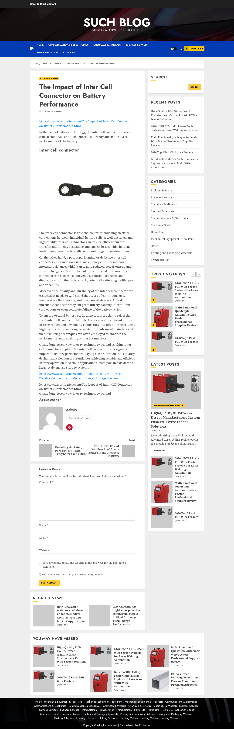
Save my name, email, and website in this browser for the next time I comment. (84, 565)
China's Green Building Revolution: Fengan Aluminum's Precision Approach (185, 679)
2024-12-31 (46, 111)
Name (43, 525)
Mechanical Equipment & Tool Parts (172, 239)
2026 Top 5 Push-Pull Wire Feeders (172, 152)
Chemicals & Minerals (107, 44)
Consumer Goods (161, 225)
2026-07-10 (63, 625)
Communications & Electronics (68, 44)
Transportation (47, 52)
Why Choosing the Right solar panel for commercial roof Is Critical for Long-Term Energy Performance (126, 615)
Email (43, 537)
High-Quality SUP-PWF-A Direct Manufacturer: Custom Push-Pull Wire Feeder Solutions (174, 115)
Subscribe (193, 48)
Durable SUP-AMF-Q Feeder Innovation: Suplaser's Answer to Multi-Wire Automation (175, 163)
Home (40, 44)
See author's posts (80, 418)
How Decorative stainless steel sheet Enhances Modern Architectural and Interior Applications (71, 614)
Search (159, 77)
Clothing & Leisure (162, 211)
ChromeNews (127, 725)
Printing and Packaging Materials (171, 253)
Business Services (136, 44)
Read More (159, 450)
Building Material (162, 190)
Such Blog (117, 22)
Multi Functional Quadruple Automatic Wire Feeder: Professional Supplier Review (174, 141)
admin (71, 409)
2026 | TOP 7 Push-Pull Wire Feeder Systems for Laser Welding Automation (174, 128)
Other (154, 246)
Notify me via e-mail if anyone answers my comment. (72, 574)
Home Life (69, 52)
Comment (46, 482)
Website (44, 550)
